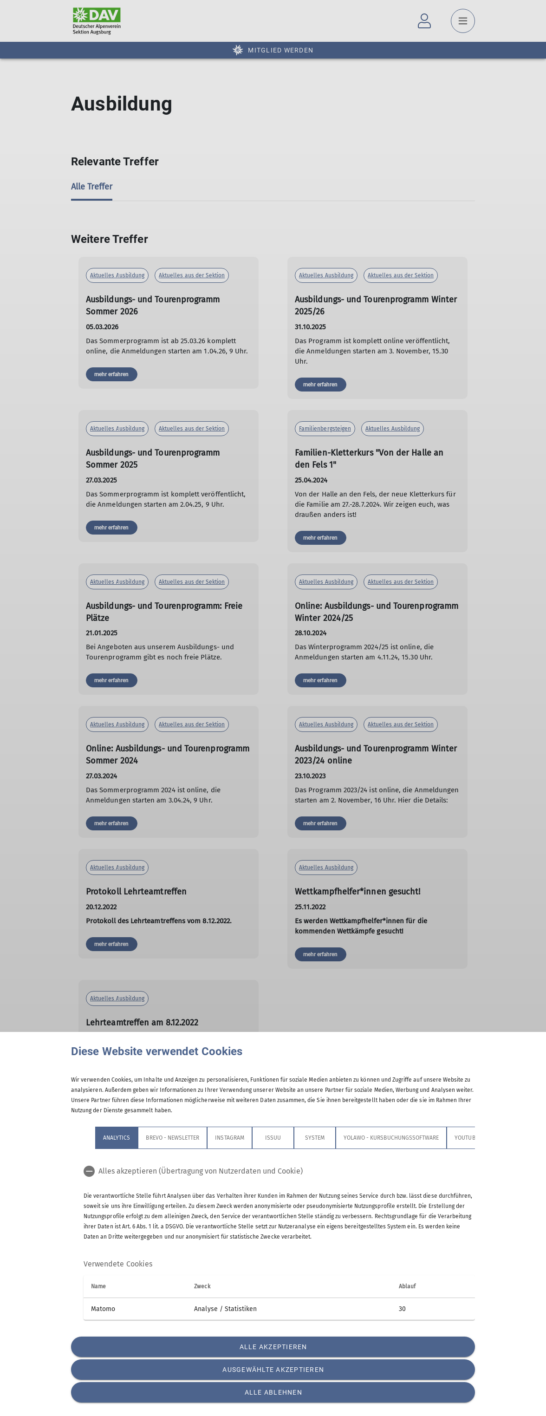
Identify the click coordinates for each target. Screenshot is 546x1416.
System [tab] (315, 1138)
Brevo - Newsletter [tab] (172, 1138)
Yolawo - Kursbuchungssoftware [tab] (391, 1138)
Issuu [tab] (273, 1138)
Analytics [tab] (116, 1138)
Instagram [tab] (229, 1138)
